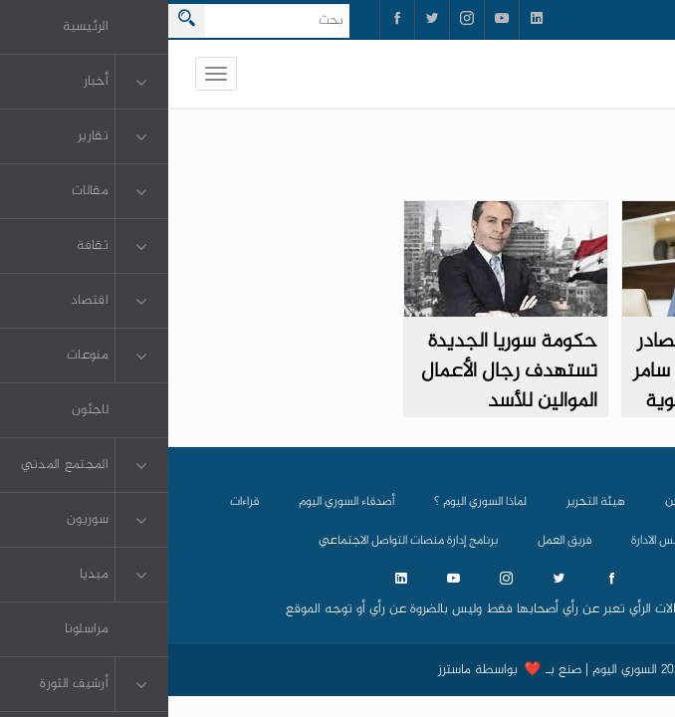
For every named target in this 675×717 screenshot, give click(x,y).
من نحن (516, 502)
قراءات (76, 502)
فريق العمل (396, 541)
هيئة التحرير (427, 502)
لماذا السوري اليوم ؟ (312, 502)
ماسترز (286, 670)
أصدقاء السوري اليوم (178, 502)
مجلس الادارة (494, 541)
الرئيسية (594, 502)
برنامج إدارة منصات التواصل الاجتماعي (240, 541)
